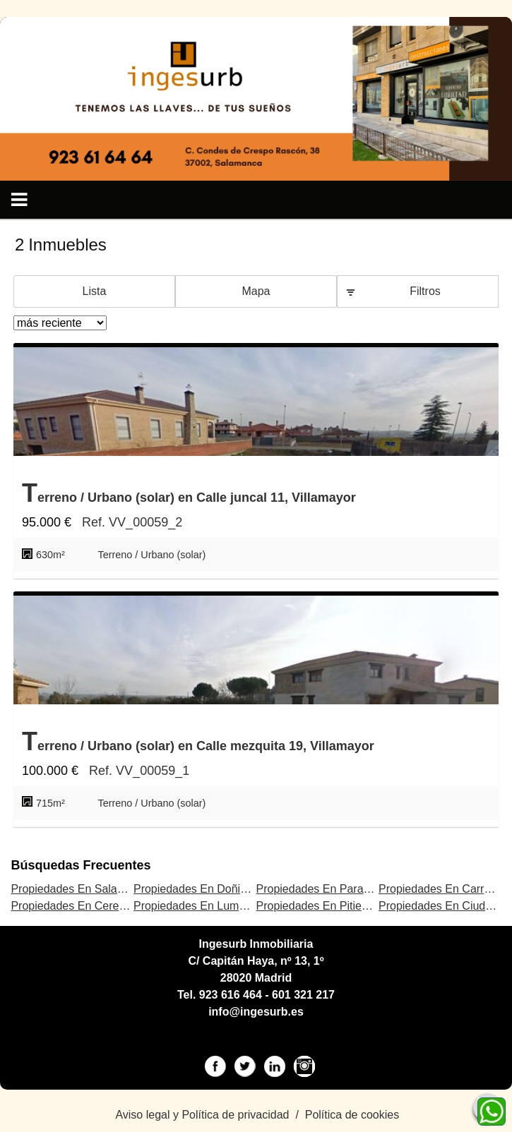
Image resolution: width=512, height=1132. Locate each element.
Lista (95, 291)
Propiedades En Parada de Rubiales (347, 889)
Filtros (425, 291)
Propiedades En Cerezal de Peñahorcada (115, 906)
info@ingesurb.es (256, 1012)
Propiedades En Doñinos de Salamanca (233, 889)
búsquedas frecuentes (80, 865)
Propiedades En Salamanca (80, 889)
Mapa (256, 291)
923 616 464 (230, 995)
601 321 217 (303, 995)
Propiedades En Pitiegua (318, 906)
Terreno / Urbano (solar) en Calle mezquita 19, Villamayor (198, 741)
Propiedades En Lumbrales (201, 906)
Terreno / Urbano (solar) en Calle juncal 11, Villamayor (189, 492)
